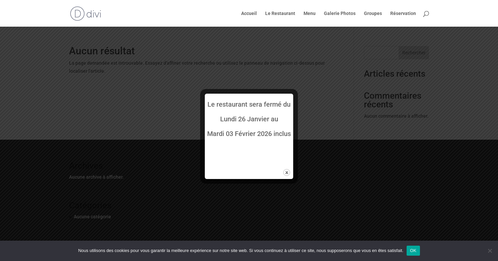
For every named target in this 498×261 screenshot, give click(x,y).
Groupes (373, 13)
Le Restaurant (280, 13)
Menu (310, 13)
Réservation (403, 13)
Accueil (249, 13)
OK (413, 250)
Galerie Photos (340, 13)
